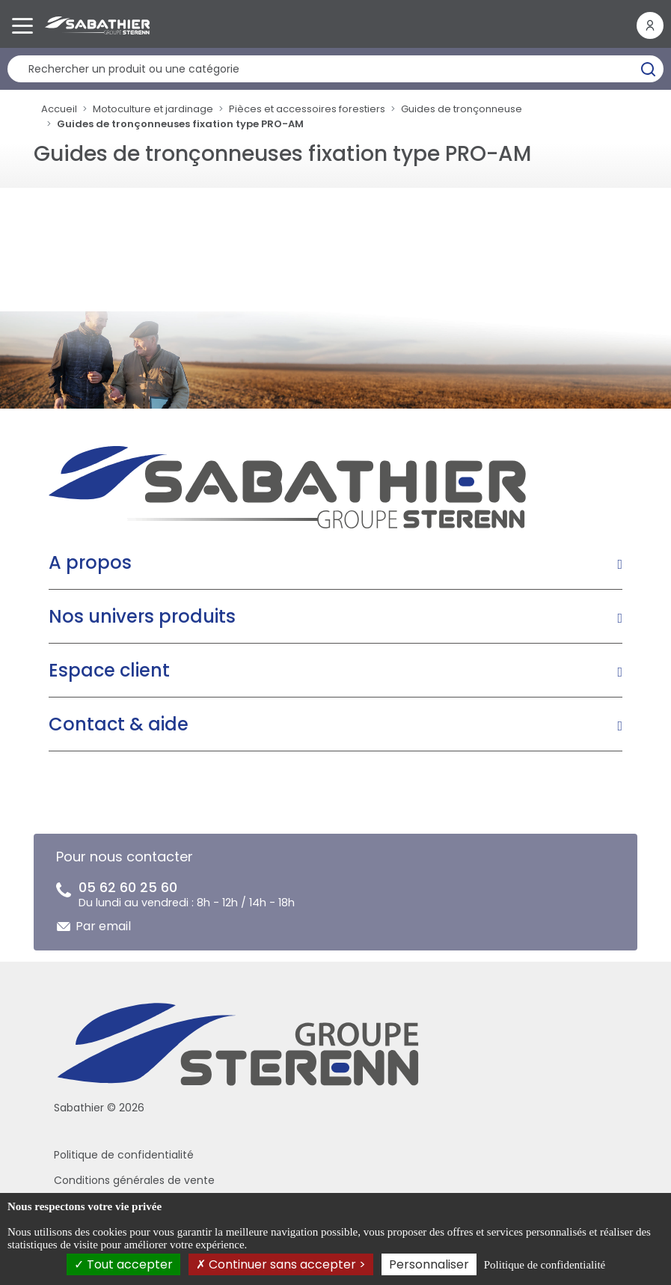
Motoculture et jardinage (153, 109)
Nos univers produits (142, 616)
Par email (103, 926)
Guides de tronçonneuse (461, 109)
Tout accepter (123, 1264)
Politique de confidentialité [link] (544, 1265)
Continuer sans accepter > (281, 1264)
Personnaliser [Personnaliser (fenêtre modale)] (429, 1264)
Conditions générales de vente (134, 1180)
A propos (90, 562)
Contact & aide (119, 724)
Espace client (109, 670)
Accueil (59, 109)
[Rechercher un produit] (335, 68)
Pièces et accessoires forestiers (307, 109)
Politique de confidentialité (124, 1154)
